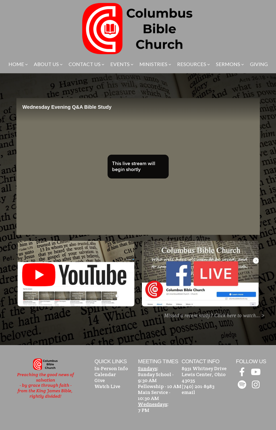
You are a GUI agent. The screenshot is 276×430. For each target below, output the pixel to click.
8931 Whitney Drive (204, 368)
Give (99, 380)
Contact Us (86, 64)
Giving (259, 64)
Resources (193, 64)
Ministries (155, 64)
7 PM (143, 410)
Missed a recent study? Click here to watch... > (214, 315)
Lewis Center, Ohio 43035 (204, 377)
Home (18, 64)
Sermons (230, 64)
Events (121, 64)
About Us (48, 64)
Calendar (105, 374)
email (188, 392)
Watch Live (107, 386)
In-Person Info (111, 368)
